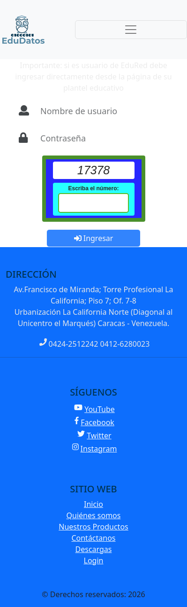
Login (94, 560)
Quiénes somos (94, 515)
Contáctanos (93, 538)
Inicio (93, 504)
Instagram (94, 449)
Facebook (94, 422)
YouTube (94, 409)
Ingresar (93, 238)
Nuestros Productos (93, 526)
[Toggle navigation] (131, 29)
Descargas (93, 549)
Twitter (94, 435)
